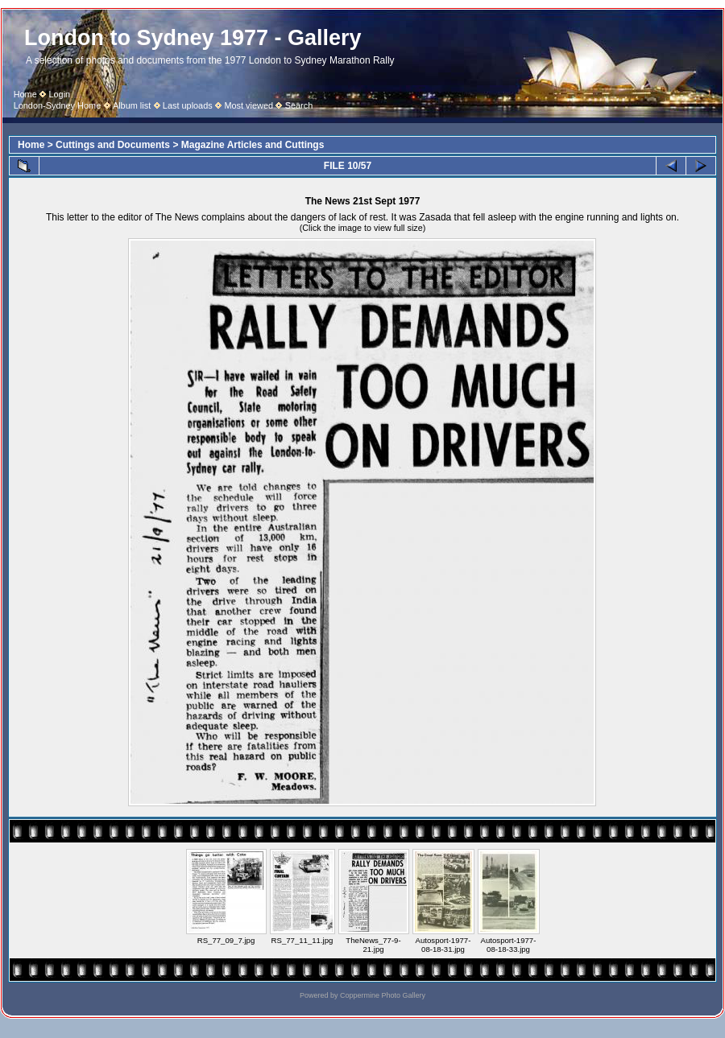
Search (299, 105)
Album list (132, 105)
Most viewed (248, 105)
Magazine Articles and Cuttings (253, 144)
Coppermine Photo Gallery (382, 995)
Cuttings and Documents (113, 144)
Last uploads (188, 105)
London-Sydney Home (58, 105)
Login (59, 94)
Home (25, 94)
